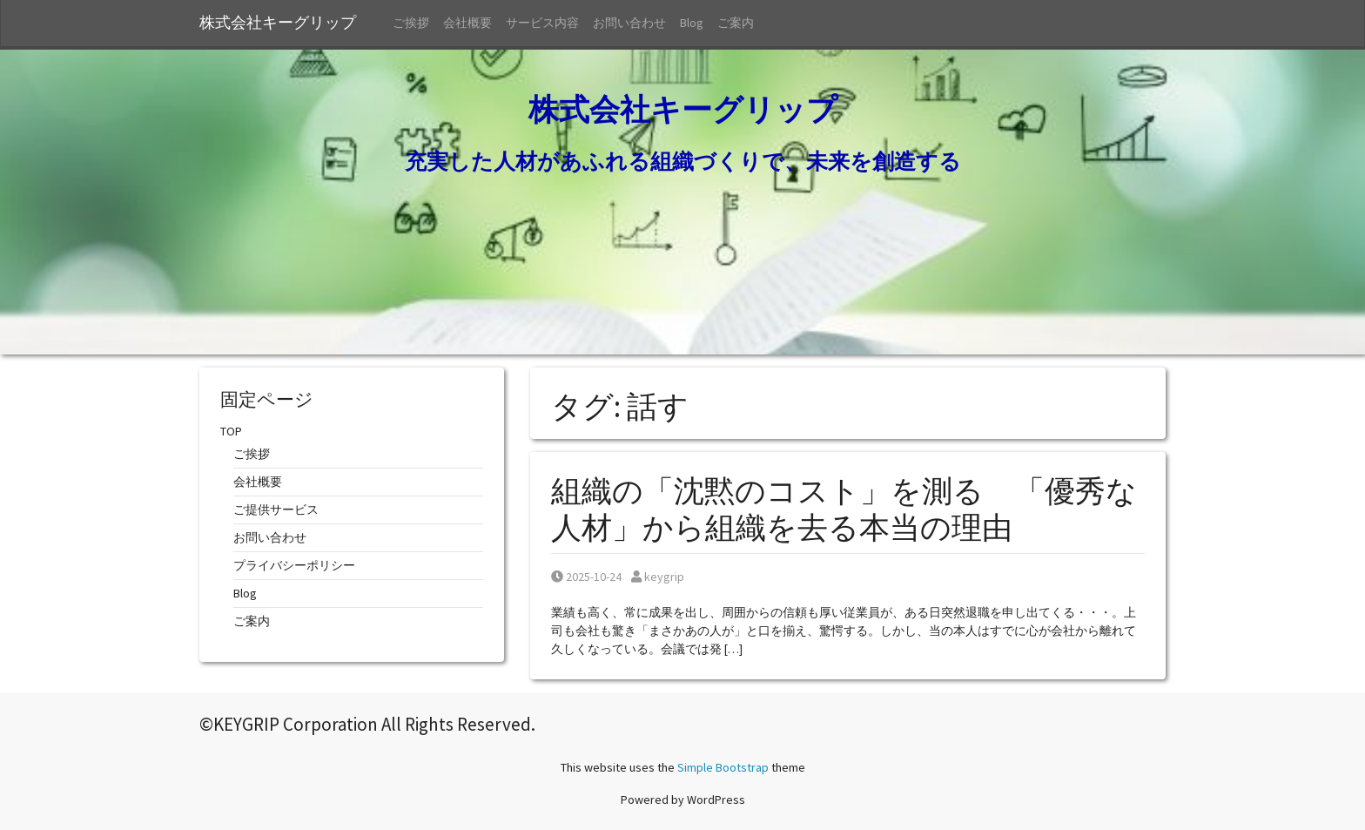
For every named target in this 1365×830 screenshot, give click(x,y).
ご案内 (735, 22)
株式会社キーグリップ (285, 22)
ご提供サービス (276, 509)
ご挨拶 (411, 22)
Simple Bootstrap (723, 767)
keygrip (657, 576)
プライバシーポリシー (294, 565)
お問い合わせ (629, 22)
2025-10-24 (586, 576)
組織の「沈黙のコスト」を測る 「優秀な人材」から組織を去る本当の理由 (844, 509)
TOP (231, 431)
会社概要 (467, 22)
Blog (691, 22)
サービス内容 (542, 22)
